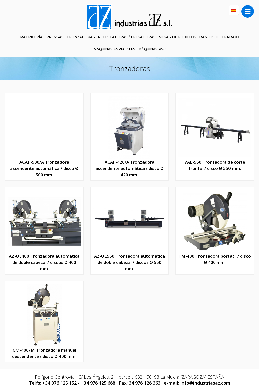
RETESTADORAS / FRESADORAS (127, 37)
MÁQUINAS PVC (152, 49)
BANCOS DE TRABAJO (219, 37)
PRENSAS (55, 37)
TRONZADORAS (81, 37)
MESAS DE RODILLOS (177, 37)
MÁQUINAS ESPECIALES (114, 49)
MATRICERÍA (31, 37)
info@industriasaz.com (205, 383)
